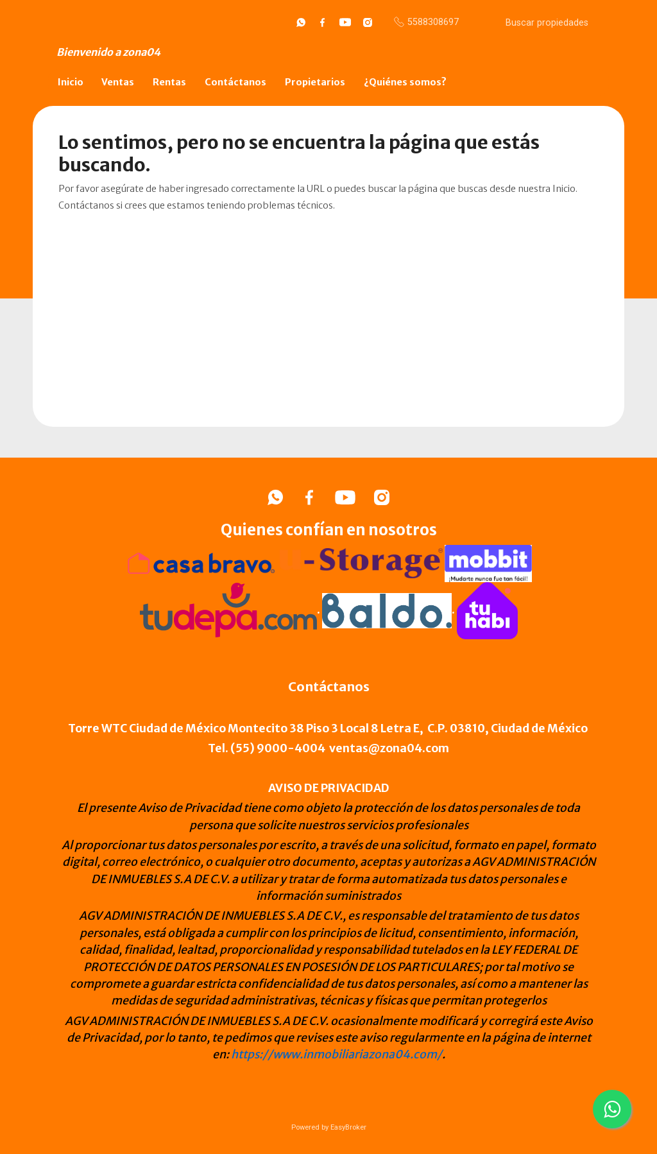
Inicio (70, 82)
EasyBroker (348, 1127)
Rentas (169, 82)
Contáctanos (235, 82)
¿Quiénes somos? (405, 82)
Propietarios (315, 82)
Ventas (117, 82)
